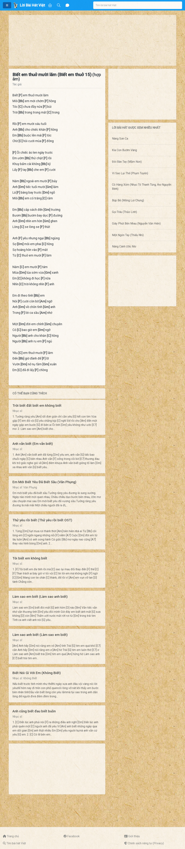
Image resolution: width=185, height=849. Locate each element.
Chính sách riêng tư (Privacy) (146, 843)
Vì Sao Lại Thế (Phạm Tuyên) (130, 173)
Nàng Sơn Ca (120, 138)
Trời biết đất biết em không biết (36, 405)
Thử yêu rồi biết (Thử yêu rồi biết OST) (42, 520)
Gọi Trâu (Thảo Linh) (124, 212)
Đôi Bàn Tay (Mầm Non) (127, 161)
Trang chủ (13, 836)
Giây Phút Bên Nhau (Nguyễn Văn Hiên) (136, 223)
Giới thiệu (134, 836)
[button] (7, 5)
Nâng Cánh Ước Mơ (124, 246)
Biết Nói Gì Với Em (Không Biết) (36, 673)
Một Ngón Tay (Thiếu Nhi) (128, 235)
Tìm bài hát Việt (16, 843)
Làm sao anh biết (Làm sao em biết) (40, 635)
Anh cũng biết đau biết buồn (34, 711)
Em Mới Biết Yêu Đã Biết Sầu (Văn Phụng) (44, 482)
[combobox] (137, 5)
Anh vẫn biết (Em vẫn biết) (32, 444)
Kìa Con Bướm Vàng (124, 150)
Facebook (73, 836)
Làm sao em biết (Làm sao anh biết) (40, 596)
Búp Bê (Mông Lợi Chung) (128, 200)
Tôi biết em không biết (29, 558)
